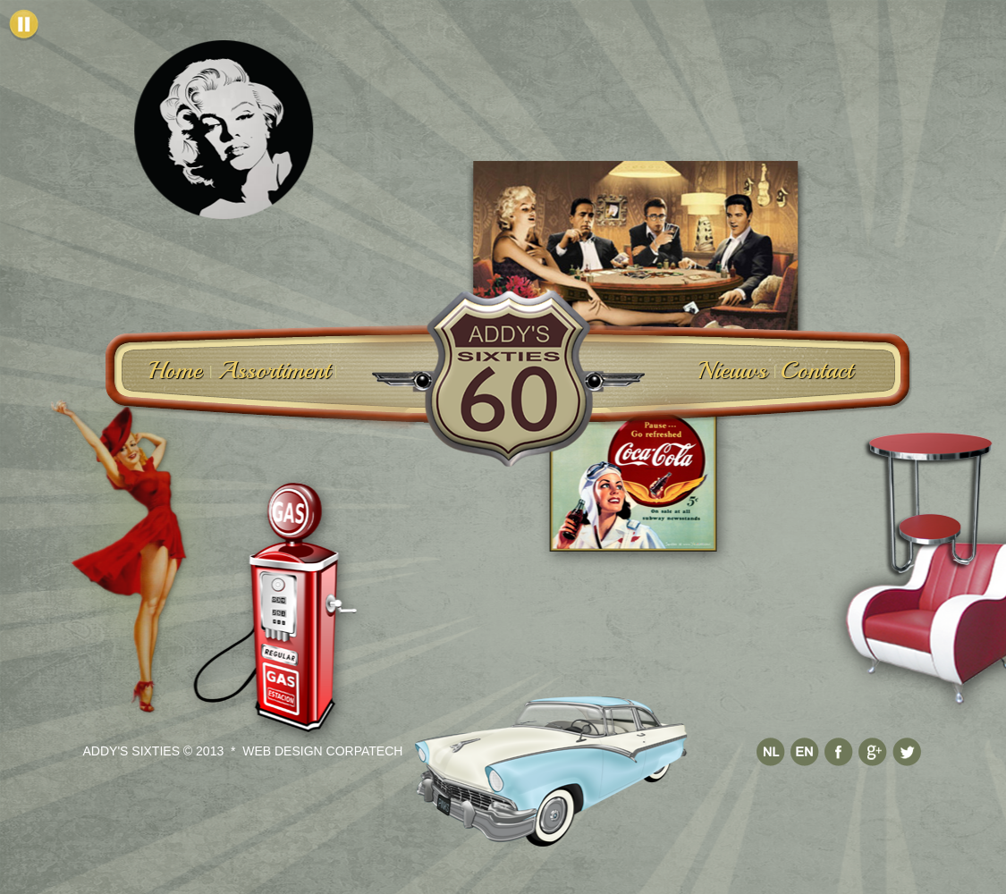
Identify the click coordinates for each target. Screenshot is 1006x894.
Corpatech (364, 743)
